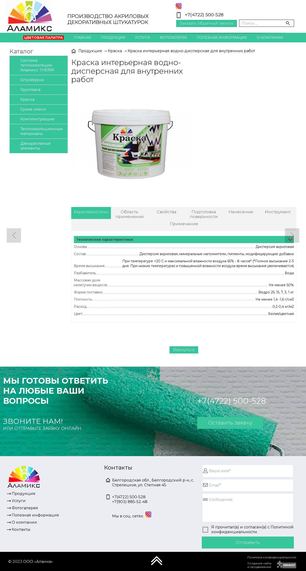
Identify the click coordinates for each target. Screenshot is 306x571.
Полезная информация (222, 37)
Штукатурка (28, 80)
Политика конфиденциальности (271, 557)
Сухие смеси (29, 109)
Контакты (153, 48)
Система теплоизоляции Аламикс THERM (33, 65)
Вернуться (184, 349)
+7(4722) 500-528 (204, 14)
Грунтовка (26, 90)
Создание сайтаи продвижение (259, 565)
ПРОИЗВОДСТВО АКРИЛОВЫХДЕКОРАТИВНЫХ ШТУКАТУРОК (108, 19)
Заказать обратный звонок (206, 23)
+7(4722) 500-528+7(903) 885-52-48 (130, 499)
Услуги (142, 37)
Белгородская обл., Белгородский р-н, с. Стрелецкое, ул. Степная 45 (153, 482)
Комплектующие (33, 119)
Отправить (248, 542)
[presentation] (210, 562)
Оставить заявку (230, 423)
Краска (23, 100)
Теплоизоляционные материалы (37, 131)
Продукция (113, 37)
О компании (270, 37)
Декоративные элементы (31, 146)
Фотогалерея (173, 37)
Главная (82, 37)
